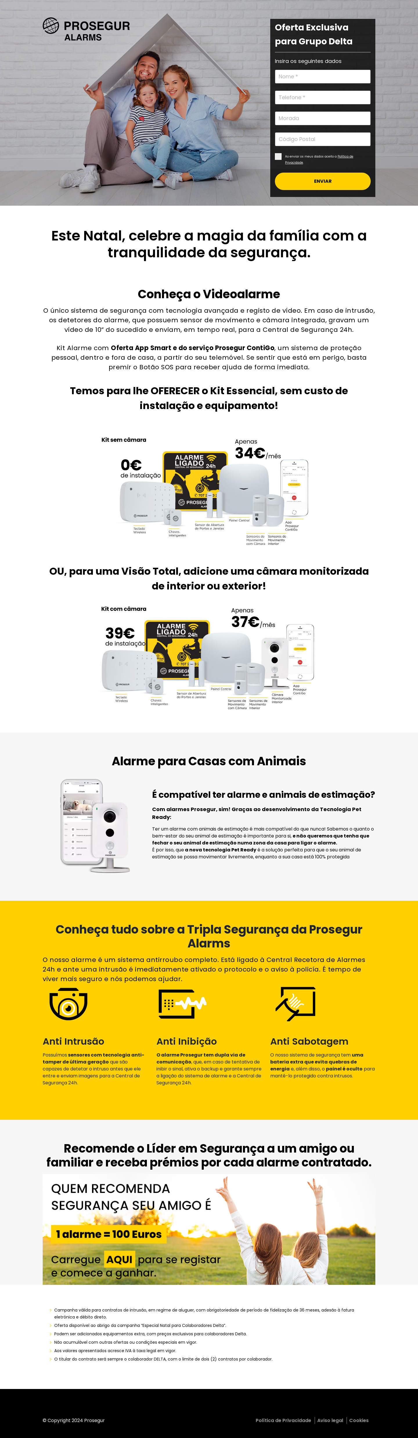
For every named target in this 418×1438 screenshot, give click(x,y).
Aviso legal (330, 1420)
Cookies (359, 1420)
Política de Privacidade (283, 1420)
